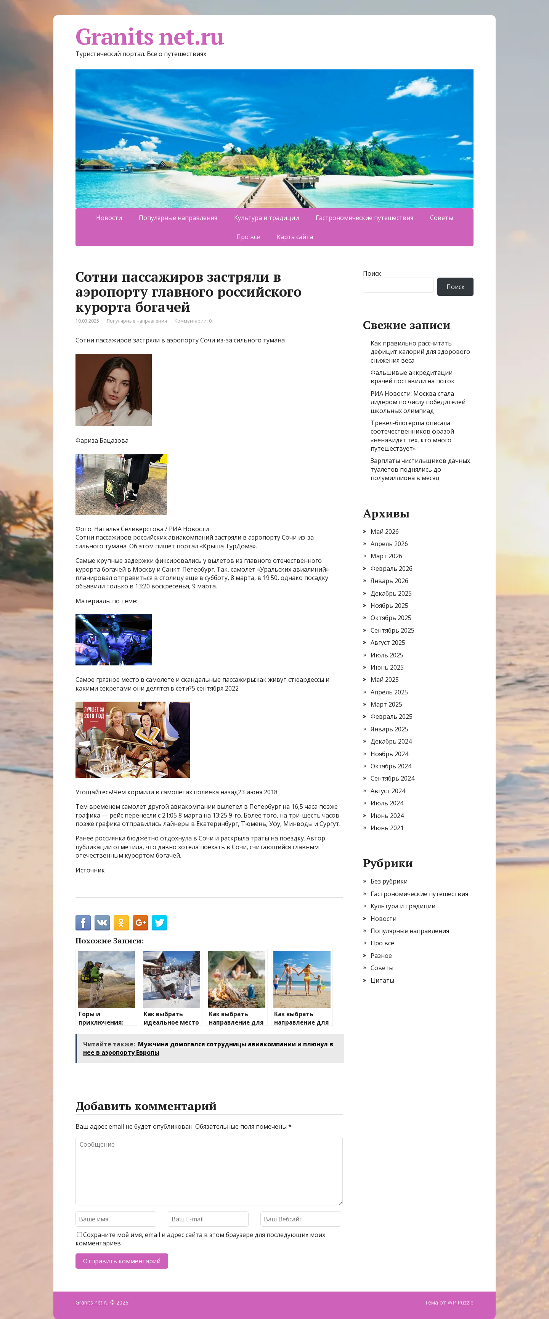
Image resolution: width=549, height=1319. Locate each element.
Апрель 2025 (389, 692)
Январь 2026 (389, 581)
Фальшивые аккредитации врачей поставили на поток (412, 376)
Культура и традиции (266, 218)
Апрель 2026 (389, 544)
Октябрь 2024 (391, 766)
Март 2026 (386, 556)
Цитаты (382, 980)
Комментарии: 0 (193, 321)
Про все (248, 237)
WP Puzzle (461, 1302)
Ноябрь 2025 (389, 605)
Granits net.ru (149, 36)
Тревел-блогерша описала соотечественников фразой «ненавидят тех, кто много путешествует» (412, 436)
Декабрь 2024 (391, 741)
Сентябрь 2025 (392, 630)
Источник (90, 870)
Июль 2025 (387, 655)
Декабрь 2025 (391, 593)
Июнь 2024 (387, 815)
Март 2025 (386, 704)
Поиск (372, 273)
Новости (109, 218)
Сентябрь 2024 (392, 778)
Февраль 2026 (392, 568)
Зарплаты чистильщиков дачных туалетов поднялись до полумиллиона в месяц (420, 469)
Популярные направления (178, 218)
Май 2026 (385, 531)
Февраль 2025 (392, 716)
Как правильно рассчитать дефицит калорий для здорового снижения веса (420, 352)
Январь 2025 (389, 729)
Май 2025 (385, 679)
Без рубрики (389, 881)
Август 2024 (388, 791)
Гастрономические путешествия (364, 218)
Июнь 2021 (387, 828)
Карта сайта (295, 237)
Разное (381, 955)
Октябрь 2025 (391, 618)
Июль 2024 (387, 803)
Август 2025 (388, 642)
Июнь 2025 (387, 667)
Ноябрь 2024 (389, 754)
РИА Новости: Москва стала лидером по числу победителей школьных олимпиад (418, 402)
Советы (441, 218)
